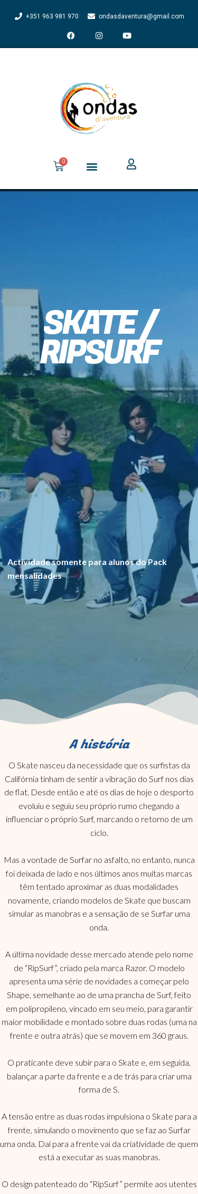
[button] (92, 166)
